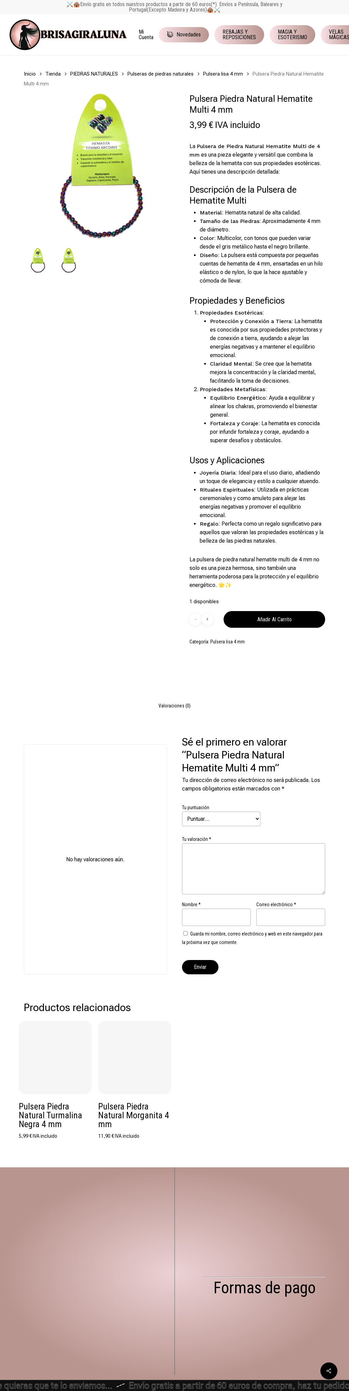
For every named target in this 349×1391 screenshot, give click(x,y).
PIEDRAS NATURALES (94, 74)
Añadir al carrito (274, 619)
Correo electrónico (276, 904)
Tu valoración (196, 839)
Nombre (191, 904)
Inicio (30, 74)
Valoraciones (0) (174, 705)
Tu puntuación (195, 807)
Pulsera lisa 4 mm (223, 74)
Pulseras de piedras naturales (160, 74)
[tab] (174, 705)
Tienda (53, 74)
